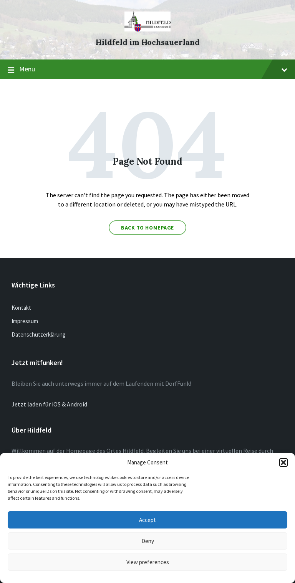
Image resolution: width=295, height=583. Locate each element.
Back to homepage (147, 227)
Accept (147, 520)
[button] (283, 462)
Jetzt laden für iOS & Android (49, 404)
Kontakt (21, 307)
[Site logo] (147, 29)
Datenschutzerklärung (39, 334)
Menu (147, 69)
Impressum (25, 321)
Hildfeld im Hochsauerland (148, 42)
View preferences (147, 562)
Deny (147, 541)
